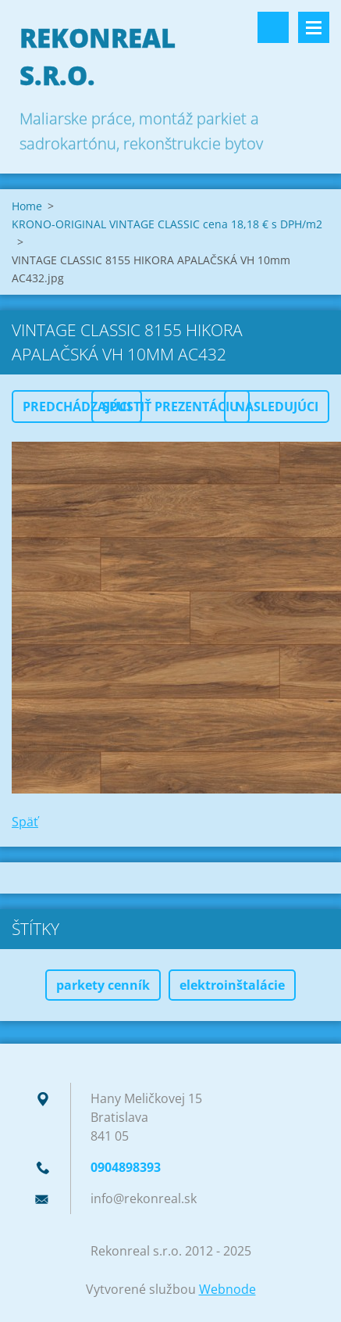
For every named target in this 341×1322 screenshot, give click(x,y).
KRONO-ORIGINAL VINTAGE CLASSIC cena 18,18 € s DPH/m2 (167, 224)
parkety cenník (103, 985)
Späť (25, 821)
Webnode (227, 1289)
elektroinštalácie (232, 985)
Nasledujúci (276, 406)
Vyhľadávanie (273, 27)
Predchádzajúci (77, 406)
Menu (313, 27)
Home (27, 206)
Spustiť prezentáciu (170, 406)
